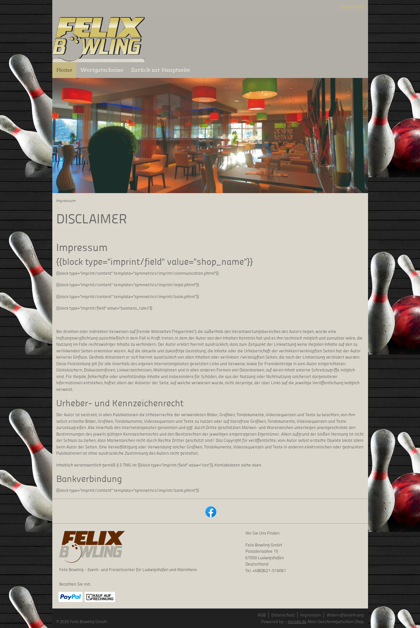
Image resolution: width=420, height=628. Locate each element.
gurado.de (297, 621)
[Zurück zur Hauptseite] (160, 70)
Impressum (310, 615)
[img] (98, 38)
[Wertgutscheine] (101, 70)
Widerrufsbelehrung (345, 615)
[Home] (64, 70)
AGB (262, 615)
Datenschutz (283, 615)
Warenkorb (352, 6)
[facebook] (210, 511)
